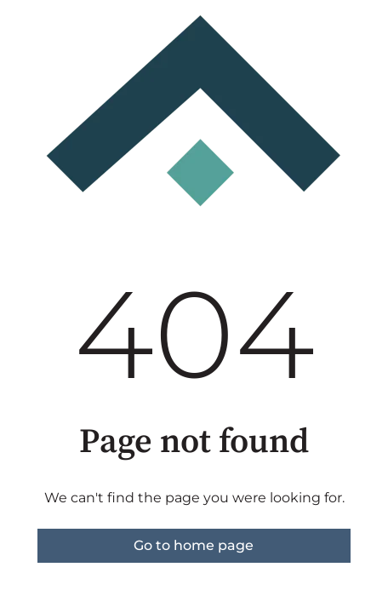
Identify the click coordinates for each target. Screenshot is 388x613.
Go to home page (194, 545)
